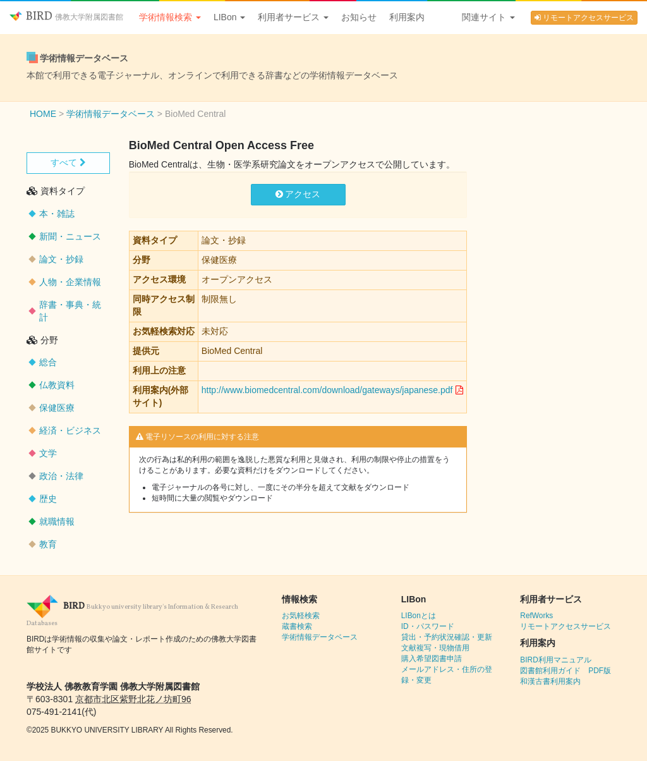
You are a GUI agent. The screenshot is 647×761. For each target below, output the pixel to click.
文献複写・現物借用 (435, 647)
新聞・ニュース (70, 236)
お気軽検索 (301, 615)
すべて (68, 162)
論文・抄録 (61, 259)
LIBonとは (418, 615)
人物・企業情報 (70, 282)
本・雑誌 (57, 214)
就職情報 (57, 521)
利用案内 (407, 17)
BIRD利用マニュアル (555, 659)
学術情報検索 (170, 17)
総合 (48, 362)
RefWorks (536, 615)
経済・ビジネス (70, 430)
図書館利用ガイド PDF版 (565, 670)
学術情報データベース (320, 637)
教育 (48, 544)
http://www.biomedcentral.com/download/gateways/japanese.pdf (327, 390)
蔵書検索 (297, 626)
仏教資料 (57, 385)
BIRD (66, 17)
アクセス (298, 194)
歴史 (48, 499)
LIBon (229, 17)
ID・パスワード (427, 626)
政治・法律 (61, 476)
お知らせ (359, 17)
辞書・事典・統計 (70, 311)
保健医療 (57, 408)
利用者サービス (293, 17)
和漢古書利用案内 (550, 681)
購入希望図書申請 (431, 658)
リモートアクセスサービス (584, 17)
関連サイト (488, 17)
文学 (48, 453)
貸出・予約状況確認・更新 (446, 637)
